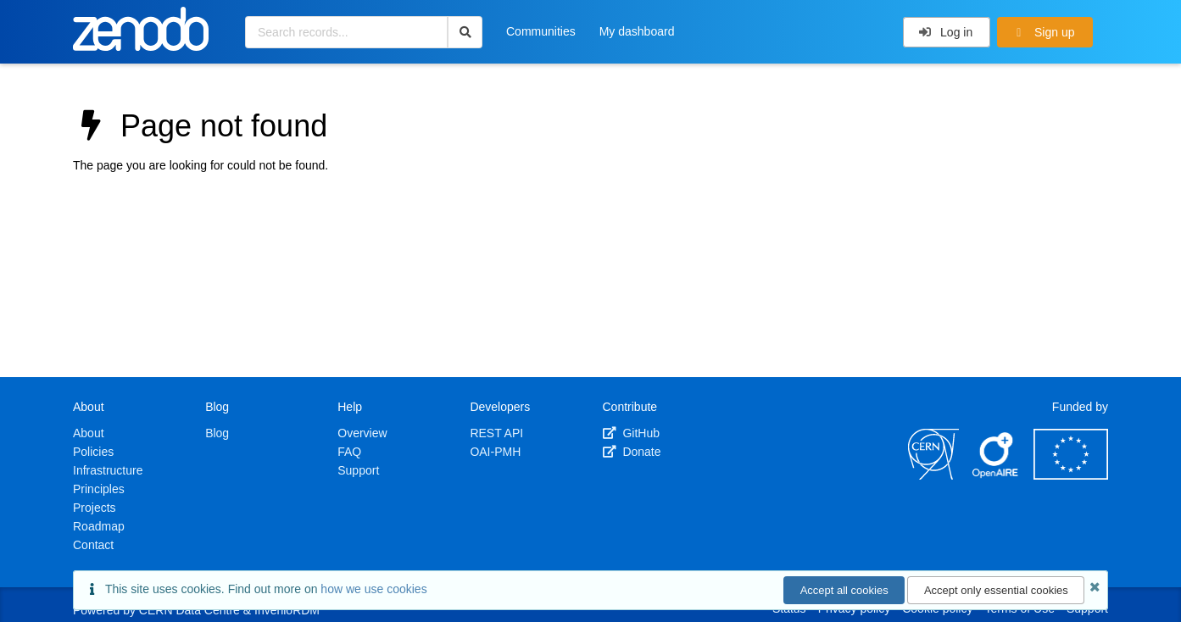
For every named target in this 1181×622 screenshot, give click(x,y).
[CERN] (933, 475)
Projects (94, 507)
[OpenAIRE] (996, 475)
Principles (99, 489)
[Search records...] (346, 32)
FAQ (349, 451)
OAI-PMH (495, 451)
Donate (632, 451)
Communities (541, 31)
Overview (362, 433)
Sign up (1043, 32)
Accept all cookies (844, 590)
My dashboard (637, 31)
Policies (93, 451)
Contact (93, 545)
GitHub (631, 433)
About (88, 433)
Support (358, 470)
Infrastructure (107, 470)
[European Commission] (1070, 475)
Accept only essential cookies (996, 590)
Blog (217, 433)
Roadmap (99, 526)
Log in (945, 32)
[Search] (465, 32)
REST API (496, 433)
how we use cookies (373, 589)
